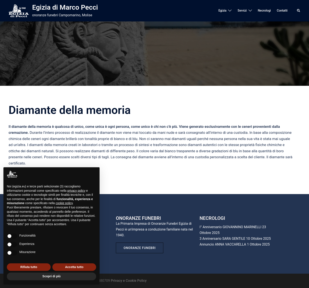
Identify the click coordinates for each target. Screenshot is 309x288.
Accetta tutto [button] (74, 267)
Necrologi (264, 10)
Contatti (282, 10)
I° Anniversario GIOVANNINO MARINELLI (230, 227)
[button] (298, 10)
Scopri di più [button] (51, 276)
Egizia (222, 10)
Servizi (242, 10)
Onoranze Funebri (140, 248)
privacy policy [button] (76, 190)
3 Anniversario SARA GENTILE (222, 239)
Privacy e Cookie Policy (129, 281)
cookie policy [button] (64, 203)
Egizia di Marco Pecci (65, 7)
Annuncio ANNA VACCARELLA (223, 244)
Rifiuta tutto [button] (28, 267)
